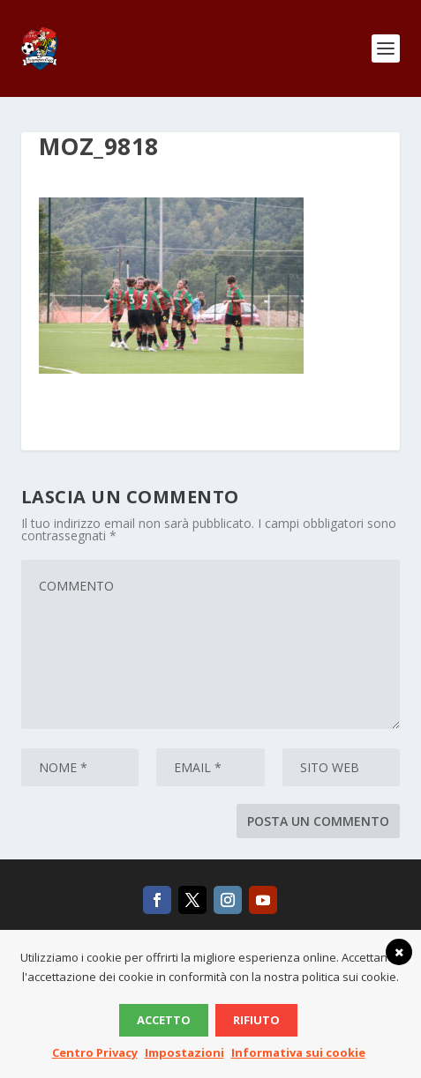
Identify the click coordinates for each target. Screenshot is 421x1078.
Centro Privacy (95, 1052)
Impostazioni (184, 1052)
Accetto (164, 1020)
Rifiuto (256, 1020)
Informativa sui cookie (298, 1052)
